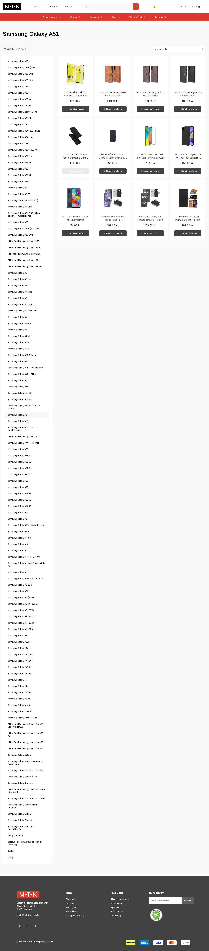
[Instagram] (27, 926)
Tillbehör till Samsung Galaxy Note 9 (25, 748)
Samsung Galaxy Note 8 (19, 755)
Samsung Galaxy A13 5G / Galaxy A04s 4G (26, 564)
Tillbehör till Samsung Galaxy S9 (23, 260)
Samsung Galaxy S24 (18, 124)
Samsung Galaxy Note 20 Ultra (22, 717)
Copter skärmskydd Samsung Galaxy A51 (75, 94)
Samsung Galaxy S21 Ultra (20, 206)
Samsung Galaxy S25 (18, 86)
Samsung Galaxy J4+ (18, 686)
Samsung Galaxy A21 (18, 518)
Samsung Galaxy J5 (17, 679)
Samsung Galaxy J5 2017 (19, 667)
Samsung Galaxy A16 (18, 544)
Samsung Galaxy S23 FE (19, 168)
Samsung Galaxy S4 (17, 329)
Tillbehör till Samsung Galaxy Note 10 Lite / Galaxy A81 (25, 725)
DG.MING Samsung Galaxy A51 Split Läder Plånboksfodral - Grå (150, 96)
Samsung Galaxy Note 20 (20, 711)
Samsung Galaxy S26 (18, 61)
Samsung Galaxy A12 (18, 572)
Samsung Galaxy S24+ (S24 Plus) (24, 130)
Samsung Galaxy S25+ (18, 92)
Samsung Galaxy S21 (17, 187)
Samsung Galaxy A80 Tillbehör (22, 355)
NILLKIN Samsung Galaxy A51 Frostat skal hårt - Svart (188, 158)
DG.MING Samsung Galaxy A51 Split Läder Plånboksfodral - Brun (113, 96)
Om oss (38, 6)
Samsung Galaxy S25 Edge (20, 118)
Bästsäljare (117, 911)
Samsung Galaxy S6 (17, 298)
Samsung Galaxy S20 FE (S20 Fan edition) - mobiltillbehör (24, 214)
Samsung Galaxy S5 (17, 317)
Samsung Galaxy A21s (18, 512)
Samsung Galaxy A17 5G (19, 537)
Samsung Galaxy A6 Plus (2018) (23, 603)
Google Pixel (137, 16)
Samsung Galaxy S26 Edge (20, 80)
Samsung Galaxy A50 (18, 421)
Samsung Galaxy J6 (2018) (21, 654)
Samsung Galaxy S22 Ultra (20, 175)
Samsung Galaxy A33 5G (19, 462)
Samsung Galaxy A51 (18, 414)
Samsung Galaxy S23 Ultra (20, 162)
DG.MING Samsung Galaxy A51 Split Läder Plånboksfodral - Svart (188, 96)
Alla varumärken (120, 899)
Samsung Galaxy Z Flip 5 (19, 813)
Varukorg (116, 915)
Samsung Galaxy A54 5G (20, 393)
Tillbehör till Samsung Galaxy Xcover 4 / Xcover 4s (26, 790)
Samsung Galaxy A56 (18, 380)
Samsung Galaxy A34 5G (20, 455)
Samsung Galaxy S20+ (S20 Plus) (24, 228)
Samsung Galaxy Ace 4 (19, 705)
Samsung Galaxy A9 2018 (20, 585)
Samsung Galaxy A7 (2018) (21, 622)
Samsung (96, 16)
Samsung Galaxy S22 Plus (20, 156)
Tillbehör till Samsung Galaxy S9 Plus (25, 266)
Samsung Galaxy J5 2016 (19, 673)
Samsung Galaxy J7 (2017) (21, 660)
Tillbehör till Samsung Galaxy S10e (24, 253)
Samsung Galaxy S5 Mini (19, 323)
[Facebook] (20, 926)
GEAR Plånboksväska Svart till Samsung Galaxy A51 (113, 158)
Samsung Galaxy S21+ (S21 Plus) (23, 200)
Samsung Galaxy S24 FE (19, 105)
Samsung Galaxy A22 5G (19, 499)
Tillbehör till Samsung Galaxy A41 (23, 436)
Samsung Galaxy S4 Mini (19, 336)
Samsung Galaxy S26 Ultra (20, 74)
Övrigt (11, 857)
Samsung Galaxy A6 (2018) (21, 597)
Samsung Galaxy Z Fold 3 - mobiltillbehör (21, 828)
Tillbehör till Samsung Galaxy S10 (23, 241)
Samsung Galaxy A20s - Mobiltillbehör (26, 525)
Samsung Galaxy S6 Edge (20, 304)
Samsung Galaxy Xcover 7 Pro (22, 111)
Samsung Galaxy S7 (17, 285)
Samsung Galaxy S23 (18, 143)
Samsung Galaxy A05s (18, 342)
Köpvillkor (71, 911)
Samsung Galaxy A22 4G (20, 506)
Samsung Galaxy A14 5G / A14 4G (24, 556)
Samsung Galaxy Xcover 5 (20, 783)
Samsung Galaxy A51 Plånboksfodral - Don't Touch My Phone (150, 220)
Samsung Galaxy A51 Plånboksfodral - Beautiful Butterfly (113, 220)
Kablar (11, 851)
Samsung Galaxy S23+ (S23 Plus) (24, 149)
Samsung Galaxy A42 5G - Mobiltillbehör (20, 429)
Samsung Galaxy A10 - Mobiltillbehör (25, 578)
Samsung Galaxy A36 (18, 449)
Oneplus (160, 16)
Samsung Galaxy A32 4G (20, 474)
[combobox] (106, 6)
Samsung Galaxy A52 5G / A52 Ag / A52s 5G (25, 407)
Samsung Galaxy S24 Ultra (20, 137)
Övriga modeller (15, 835)
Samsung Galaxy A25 (18, 487)
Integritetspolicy (75, 915)
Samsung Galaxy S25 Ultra (20, 99)
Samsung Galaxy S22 (18, 181)
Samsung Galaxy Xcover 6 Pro (22, 776)
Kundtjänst (53, 6)
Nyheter (115, 907)
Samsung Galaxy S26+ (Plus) (22, 67)
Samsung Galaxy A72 (18, 361)
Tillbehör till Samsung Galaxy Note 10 (25, 742)
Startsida (71, 899)
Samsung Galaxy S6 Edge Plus (22, 310)
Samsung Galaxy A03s (18, 348)
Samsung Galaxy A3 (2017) (21, 616)
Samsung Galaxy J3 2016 (19, 692)
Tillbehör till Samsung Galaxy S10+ (24, 247)
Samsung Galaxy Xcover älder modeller (22, 806)
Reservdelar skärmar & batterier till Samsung (24, 843)
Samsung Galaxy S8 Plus (19, 279)
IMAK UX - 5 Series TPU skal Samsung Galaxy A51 (150, 156)
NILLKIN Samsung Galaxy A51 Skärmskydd (75, 218)
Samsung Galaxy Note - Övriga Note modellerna (25, 762)
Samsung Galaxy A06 (18, 591)
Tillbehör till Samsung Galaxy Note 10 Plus (25, 734)
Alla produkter (52, 16)
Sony (116, 16)
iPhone (75, 16)
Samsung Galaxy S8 (17, 272)
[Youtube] (35, 926)
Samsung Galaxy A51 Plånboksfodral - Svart (187, 218)
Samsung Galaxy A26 (18, 480)
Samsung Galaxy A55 (18, 386)
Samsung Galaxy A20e (19, 531)
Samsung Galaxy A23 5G (19, 493)
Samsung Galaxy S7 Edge (20, 291)
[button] (171, 6)
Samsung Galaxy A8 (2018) (21, 610)
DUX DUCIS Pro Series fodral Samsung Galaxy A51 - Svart (75, 158)
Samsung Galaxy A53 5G (19, 399)
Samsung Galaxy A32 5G (19, 468)
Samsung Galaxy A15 (18, 550)
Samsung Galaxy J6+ (18, 648)
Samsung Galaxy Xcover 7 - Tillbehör (26, 770)
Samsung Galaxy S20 (18, 222)
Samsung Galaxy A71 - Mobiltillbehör (25, 367)
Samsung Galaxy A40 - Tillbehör (23, 443)
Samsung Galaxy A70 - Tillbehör (23, 374)
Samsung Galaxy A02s (18, 641)
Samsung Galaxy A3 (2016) (21, 629)
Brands (68, 6)
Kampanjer (117, 903)
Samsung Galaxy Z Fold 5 (20, 820)
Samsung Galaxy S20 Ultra (20, 234)
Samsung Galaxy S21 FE (19, 194)
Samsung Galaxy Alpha (19, 698)
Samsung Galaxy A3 (17, 635)
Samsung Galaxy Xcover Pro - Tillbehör (27, 798)
